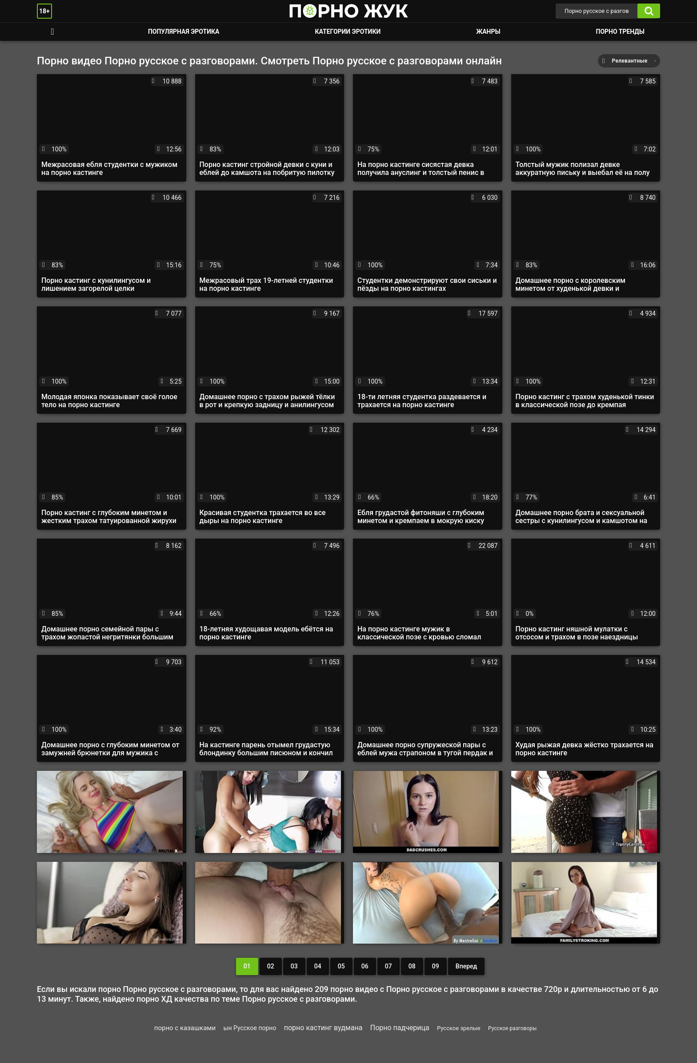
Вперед (466, 966)
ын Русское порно (250, 1027)
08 (412, 966)
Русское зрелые (459, 1028)
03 (294, 966)
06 (365, 966)
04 (317, 966)
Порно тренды (620, 31)
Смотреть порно (52, 32)
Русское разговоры (512, 1028)
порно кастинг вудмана (323, 1027)
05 (341, 966)
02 (270, 966)
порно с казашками (185, 1028)
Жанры (488, 31)
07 (388, 966)
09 (435, 966)
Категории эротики (348, 31)
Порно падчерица (399, 1027)
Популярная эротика (184, 31)
